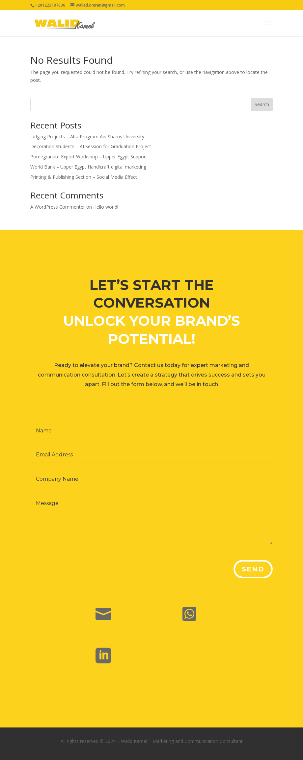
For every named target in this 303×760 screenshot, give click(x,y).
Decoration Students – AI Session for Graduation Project (90, 146)
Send (252, 571)
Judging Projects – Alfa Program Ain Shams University (87, 136)
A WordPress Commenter (57, 207)
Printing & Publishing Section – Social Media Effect (83, 177)
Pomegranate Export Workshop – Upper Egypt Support (88, 156)
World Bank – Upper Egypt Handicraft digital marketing (88, 167)
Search (262, 104)
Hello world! (105, 207)
